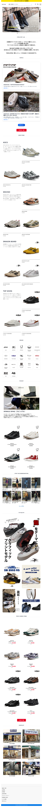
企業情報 (3, 790)
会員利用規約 (4, 793)
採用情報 (3, 791)
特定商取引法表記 (5, 797)
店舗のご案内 (4, 788)
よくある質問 (4, 799)
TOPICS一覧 (21, 130)
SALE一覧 (21, 720)
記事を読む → (6, 88)
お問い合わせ (4, 801)
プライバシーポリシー (5, 795)
